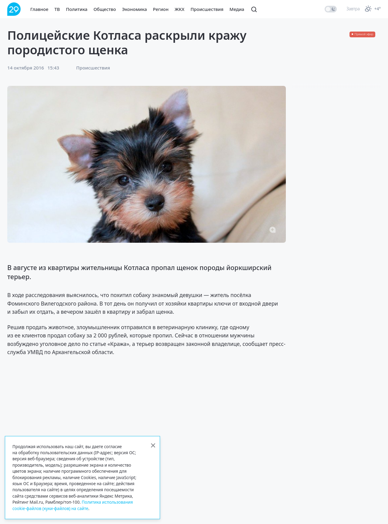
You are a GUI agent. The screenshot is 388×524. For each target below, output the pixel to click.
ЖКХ (179, 9)
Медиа (236, 9)
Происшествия (206, 9)
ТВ (57, 9)
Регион (161, 9)
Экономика (134, 9)
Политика (77, 9)
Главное (39, 9)
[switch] (331, 9)
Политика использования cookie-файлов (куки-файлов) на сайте (72, 505)
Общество (105, 9)
